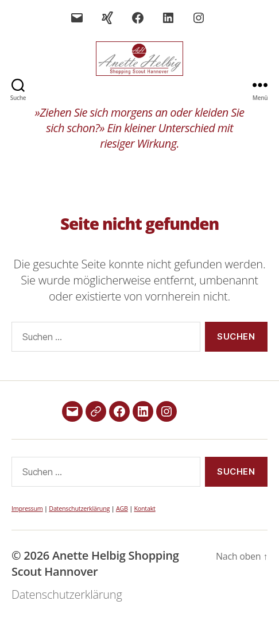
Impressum (27, 508)
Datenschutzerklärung (79, 508)
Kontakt (144, 508)
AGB (122, 508)
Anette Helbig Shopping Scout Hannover (95, 563)
